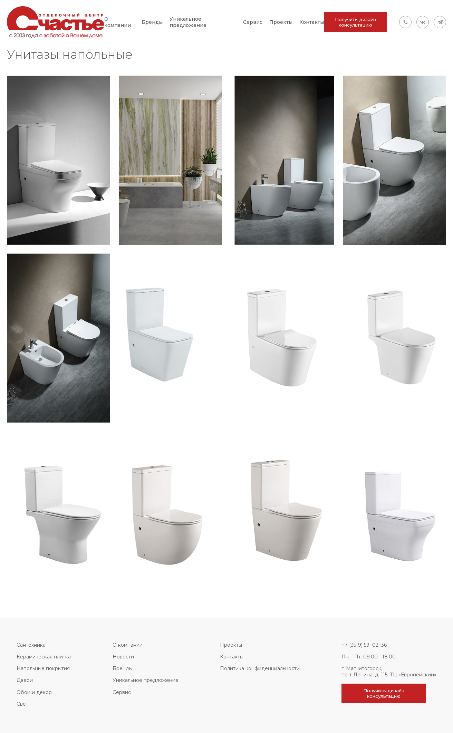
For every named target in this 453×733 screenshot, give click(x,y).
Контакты (311, 22)
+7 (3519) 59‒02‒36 (364, 645)
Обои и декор (34, 692)
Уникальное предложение (188, 22)
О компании (117, 22)
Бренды (152, 22)
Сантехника (31, 645)
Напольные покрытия (43, 668)
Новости (123, 657)
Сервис (252, 22)
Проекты (280, 22)
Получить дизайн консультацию (355, 22)
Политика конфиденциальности (260, 668)
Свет (22, 704)
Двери (25, 680)
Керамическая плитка (44, 657)
